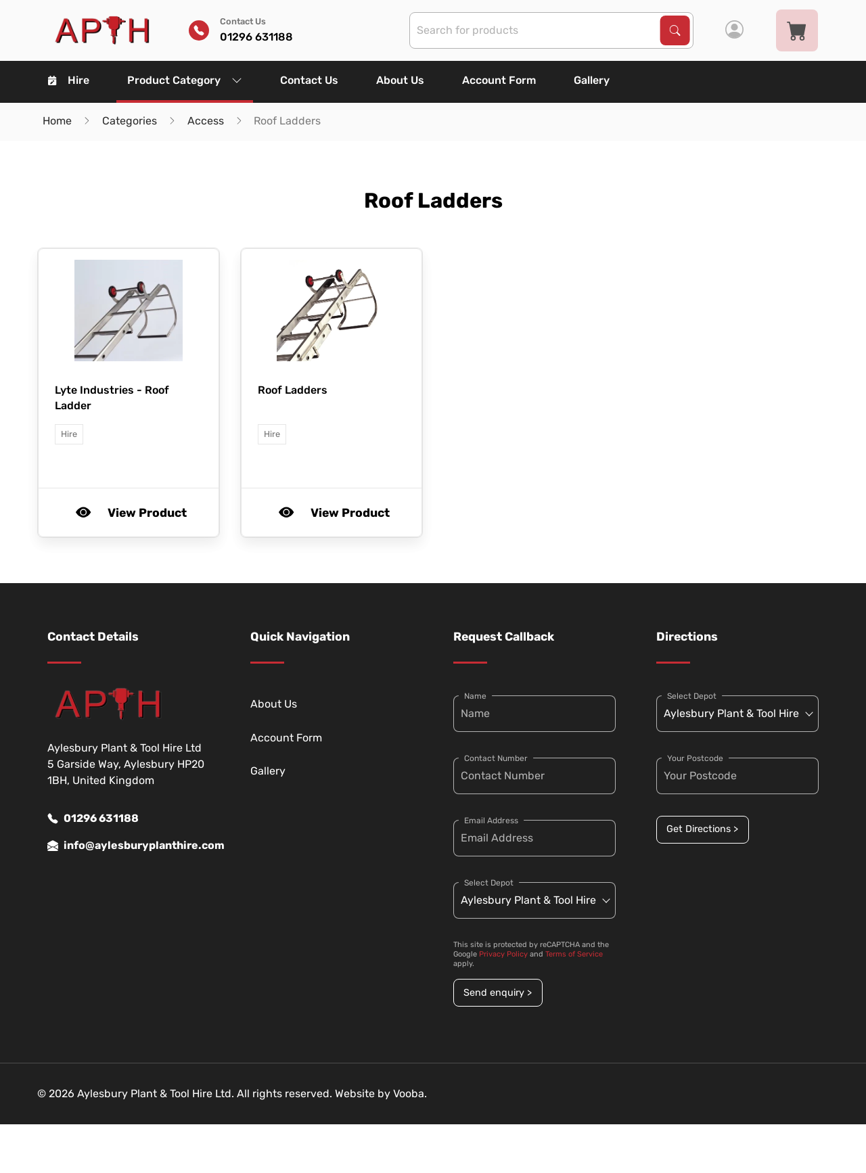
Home (57, 120)
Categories (129, 120)
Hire (68, 80)
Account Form (499, 80)
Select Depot (489, 883)
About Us (400, 80)
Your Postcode (695, 758)
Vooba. (410, 1093)
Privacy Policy (503, 954)
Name (475, 696)
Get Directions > (702, 829)
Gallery (592, 80)
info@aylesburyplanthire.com (128, 845)
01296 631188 (93, 818)
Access (205, 120)
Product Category (184, 80)
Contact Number (496, 758)
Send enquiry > (497, 992)
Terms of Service (574, 954)
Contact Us (309, 80)
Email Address (491, 820)
